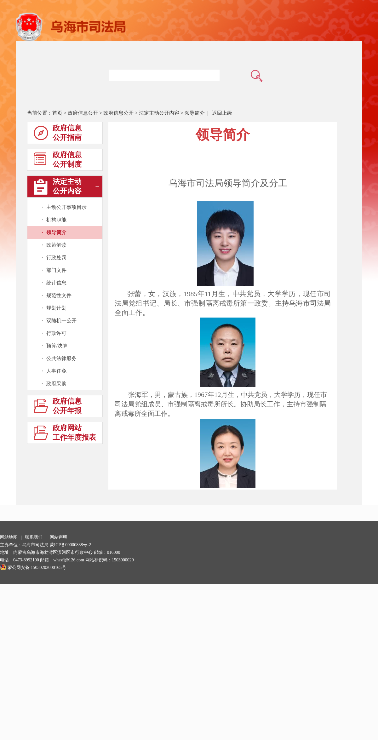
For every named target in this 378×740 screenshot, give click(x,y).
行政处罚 (56, 257)
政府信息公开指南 (58, 134)
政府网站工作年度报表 (65, 434)
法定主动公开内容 (159, 113)
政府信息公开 (83, 113)
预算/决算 (57, 345)
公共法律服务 (61, 358)
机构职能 (56, 219)
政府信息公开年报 (58, 407)
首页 (57, 113)
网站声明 (58, 537)
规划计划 (56, 308)
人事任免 (56, 371)
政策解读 (56, 245)
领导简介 (195, 113)
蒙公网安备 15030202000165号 (33, 567)
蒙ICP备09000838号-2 (70, 544)
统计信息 (56, 282)
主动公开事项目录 (66, 207)
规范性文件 (59, 295)
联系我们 (34, 537)
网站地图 (9, 537)
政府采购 (56, 383)
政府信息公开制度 (58, 161)
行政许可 (56, 333)
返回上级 (222, 113)
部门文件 (56, 270)
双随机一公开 (61, 320)
